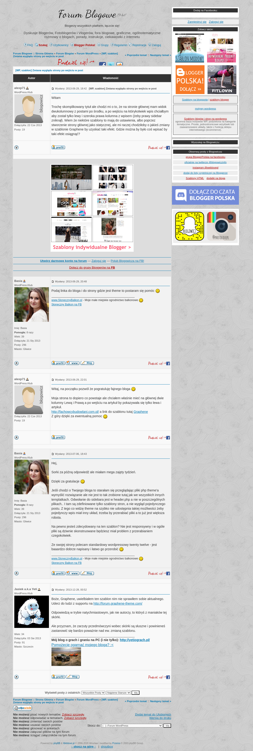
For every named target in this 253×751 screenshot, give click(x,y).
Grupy (102, 45)
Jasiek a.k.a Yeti (25, 589)
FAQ (28, 45)
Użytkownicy (59, 45)
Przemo (116, 743)
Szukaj (41, 45)
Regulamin (119, 45)
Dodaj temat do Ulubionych (153, 714)
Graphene (140, 412)
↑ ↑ (83, 746)
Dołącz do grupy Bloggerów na (92, 267)
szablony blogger (219, 99)
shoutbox (107, 746)
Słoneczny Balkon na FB (66, 304)
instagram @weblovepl (205, 167)
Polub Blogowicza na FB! (127, 261)
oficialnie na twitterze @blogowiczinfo (205, 162)
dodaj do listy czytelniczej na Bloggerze (206, 172)
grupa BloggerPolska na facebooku (205, 157)
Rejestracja (137, 45)
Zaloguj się (98, 261)
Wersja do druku (160, 718)
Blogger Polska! (83, 45)
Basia (18, 281)
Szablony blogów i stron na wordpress (205, 118)
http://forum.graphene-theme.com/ (117, 603)
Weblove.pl (69, 743)
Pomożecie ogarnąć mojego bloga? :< (82, 645)
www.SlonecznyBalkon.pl (66, 300)
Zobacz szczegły (73, 714)
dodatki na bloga (216, 178)
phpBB (56, 743)
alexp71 (19, 88)
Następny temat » (160, 55)
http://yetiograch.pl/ (135, 640)
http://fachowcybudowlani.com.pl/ (75, 412)
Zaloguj (154, 45)
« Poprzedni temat (136, 55)
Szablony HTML (195, 178)
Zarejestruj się (197, 22)
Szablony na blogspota (195, 99)
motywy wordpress (205, 108)
